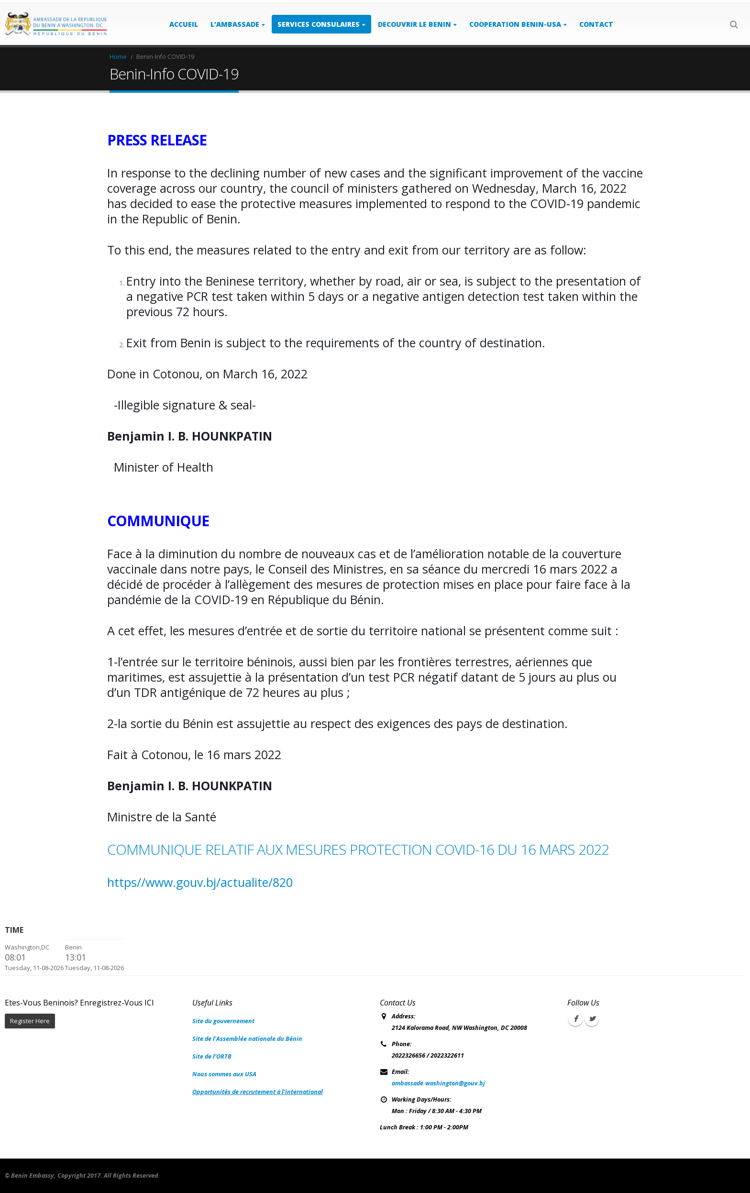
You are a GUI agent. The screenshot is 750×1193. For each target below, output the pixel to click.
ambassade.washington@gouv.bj (438, 1083)
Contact (596, 24)
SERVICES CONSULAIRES (318, 24)
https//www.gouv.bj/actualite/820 (200, 882)
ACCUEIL (183, 24)
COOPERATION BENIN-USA (515, 24)
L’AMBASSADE (234, 24)
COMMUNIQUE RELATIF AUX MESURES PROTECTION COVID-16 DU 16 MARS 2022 (358, 849)
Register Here (30, 1021)
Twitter (592, 1019)
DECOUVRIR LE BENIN (414, 24)
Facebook (575, 1019)
